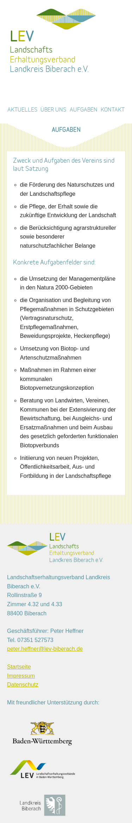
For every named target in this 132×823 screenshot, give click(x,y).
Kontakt (113, 110)
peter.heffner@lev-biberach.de (45, 649)
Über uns (53, 110)
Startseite (19, 667)
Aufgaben (84, 110)
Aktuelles (22, 110)
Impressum (21, 676)
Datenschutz (22, 685)
